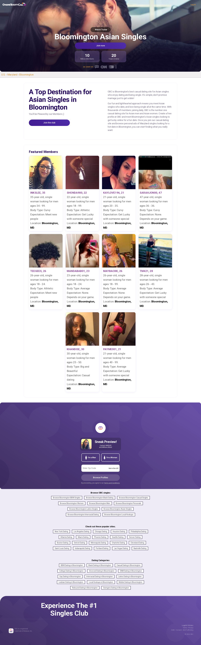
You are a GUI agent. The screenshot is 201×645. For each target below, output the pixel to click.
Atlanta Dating (66, 537)
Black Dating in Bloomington (99, 565)
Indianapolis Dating (82, 548)
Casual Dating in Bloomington (128, 565)
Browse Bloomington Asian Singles (118, 509)
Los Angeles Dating (81, 531)
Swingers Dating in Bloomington (116, 588)
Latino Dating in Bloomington (130, 577)
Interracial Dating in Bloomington (99, 577)
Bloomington (26, 74)
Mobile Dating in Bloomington (130, 582)
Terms (185, 628)
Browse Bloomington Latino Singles (83, 509)
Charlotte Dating (118, 543)
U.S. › (4, 74)
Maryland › (13, 74)
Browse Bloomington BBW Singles (66, 498)
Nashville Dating (140, 548)
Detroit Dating (79, 543)
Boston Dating (62, 543)
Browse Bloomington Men (99, 503)
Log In (193, 5)
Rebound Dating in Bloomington (85, 588)
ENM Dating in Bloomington (131, 571)
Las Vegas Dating (121, 548)
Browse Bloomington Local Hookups (118, 515)
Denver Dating (134, 537)
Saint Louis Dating (62, 548)
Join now (100, 45)
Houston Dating (119, 531)
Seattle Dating (117, 537)
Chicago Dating (101, 531)
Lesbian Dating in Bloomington (71, 582)
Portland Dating (102, 548)
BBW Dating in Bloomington (72, 565)
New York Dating (61, 531)
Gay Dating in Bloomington (70, 577)
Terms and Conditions (112, 483)
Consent (179, 630)
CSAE (173, 630)
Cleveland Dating (137, 543)
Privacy (190, 628)
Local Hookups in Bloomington (101, 582)
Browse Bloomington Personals (128, 503)
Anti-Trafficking (188, 630)
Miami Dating (83, 537)
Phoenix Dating (100, 537)
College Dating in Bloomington (71, 571)
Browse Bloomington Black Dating (99, 498)
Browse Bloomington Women (72, 503)
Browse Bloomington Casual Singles (133, 498)
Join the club (49, 122)
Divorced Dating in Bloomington (101, 571)
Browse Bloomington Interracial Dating (83, 515)
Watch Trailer (100, 29)
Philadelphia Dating (138, 531)
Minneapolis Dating (98, 543)
